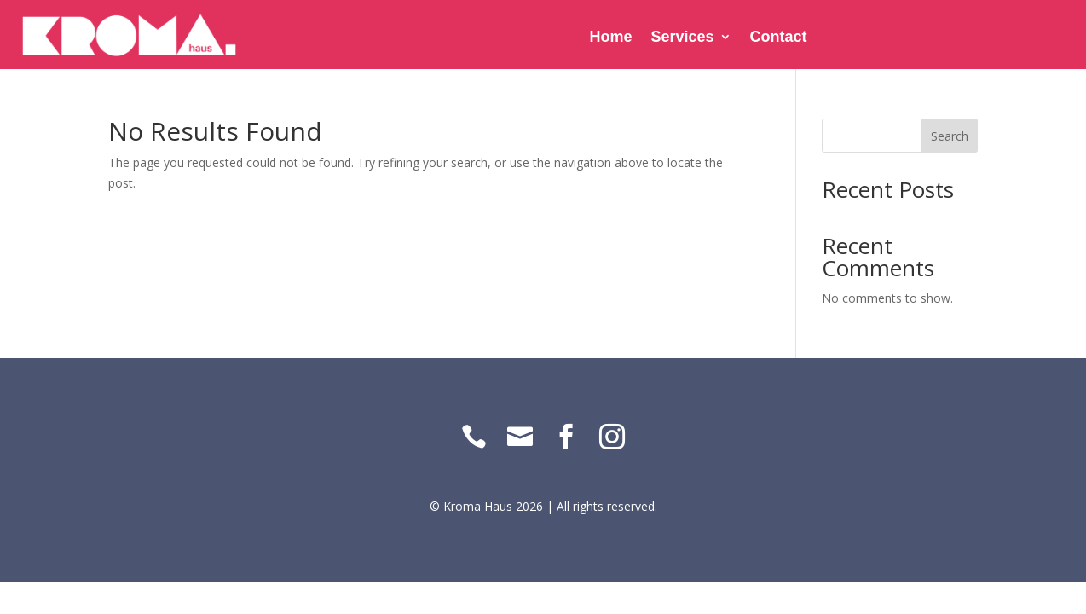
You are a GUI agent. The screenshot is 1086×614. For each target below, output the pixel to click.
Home (611, 38)
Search (949, 136)
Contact (778, 38)
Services (682, 38)
